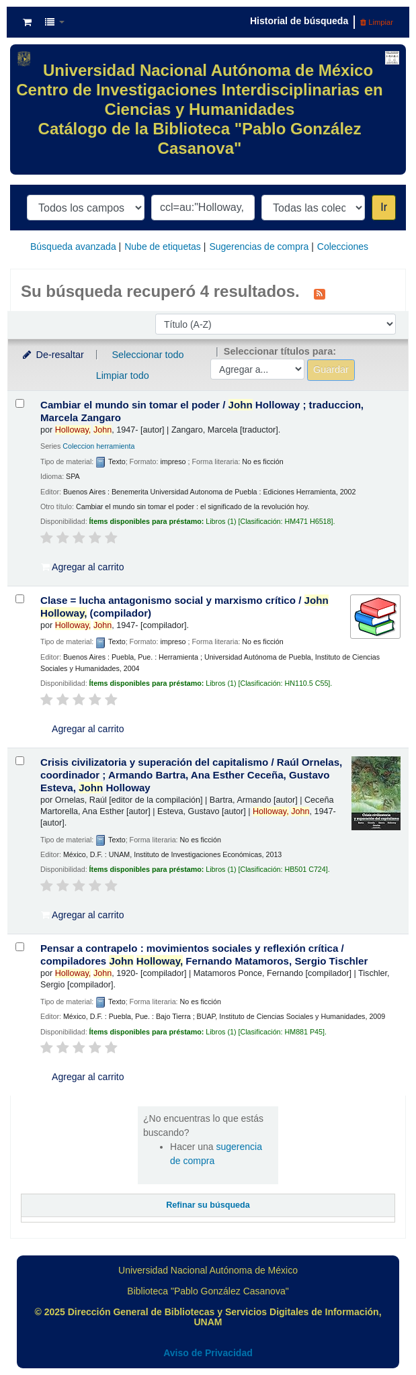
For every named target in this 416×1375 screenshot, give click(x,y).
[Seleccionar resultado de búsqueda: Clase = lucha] (19, 598)
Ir (383, 207)
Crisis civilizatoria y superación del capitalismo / (191, 774)
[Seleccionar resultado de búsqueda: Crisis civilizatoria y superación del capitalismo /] (19, 760)
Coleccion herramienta (98, 446)
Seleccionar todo (147, 354)
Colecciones (342, 246)
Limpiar (376, 22)
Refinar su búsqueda (208, 1205)
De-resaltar (52, 354)
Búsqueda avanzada (73, 246)
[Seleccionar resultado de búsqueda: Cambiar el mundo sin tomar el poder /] (19, 403)
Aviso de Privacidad (208, 1352)
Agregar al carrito (82, 567)
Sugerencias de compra (258, 246)
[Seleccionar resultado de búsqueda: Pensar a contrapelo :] (19, 946)
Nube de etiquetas (162, 246)
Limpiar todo (122, 375)
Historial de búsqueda (299, 20)
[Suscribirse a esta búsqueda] (319, 293)
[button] (27, 22)
